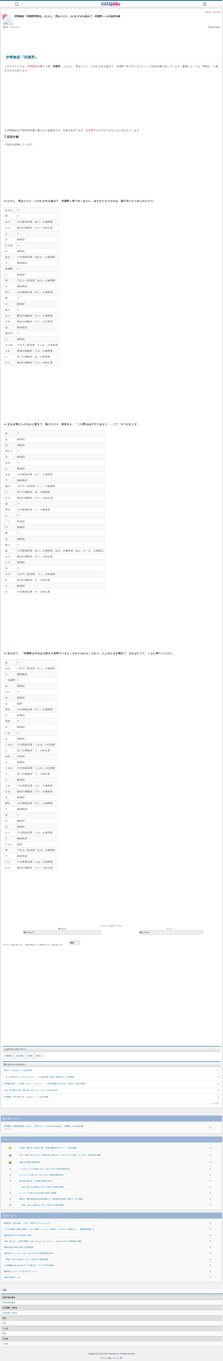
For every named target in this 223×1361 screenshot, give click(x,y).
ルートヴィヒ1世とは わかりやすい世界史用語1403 (41, 1175)
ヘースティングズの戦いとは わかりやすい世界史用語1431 (44, 1169)
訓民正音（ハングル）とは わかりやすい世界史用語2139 (28, 1253)
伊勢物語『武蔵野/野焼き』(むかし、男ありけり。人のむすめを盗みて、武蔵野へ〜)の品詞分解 (102, 1127)
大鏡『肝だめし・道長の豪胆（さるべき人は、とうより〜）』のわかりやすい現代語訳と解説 (43, 1241)
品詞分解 (19, 1056)
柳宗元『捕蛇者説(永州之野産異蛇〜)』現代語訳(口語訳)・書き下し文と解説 (51, 1199)
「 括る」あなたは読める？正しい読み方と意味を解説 (41, 1205)
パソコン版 (117, 1358)
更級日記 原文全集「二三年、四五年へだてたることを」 (28, 1223)
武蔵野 (30, 1056)
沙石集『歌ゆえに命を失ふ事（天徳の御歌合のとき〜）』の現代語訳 (48, 1148)
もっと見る (215, 1103)
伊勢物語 (8, 1056)
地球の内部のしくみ (12, 1277)
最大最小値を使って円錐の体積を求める (36, 1181)
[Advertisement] (111, 38)
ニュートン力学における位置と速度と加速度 (37, 1193)
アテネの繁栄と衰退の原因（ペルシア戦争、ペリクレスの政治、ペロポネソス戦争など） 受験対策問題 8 (49, 1229)
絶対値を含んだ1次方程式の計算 (17, 1235)
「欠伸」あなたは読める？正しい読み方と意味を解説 (41, 1187)
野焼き (39, 1056)
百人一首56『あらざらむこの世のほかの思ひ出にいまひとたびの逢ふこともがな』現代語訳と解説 (60, 1155)
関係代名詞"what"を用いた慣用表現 (18, 1247)
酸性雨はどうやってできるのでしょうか (20, 1271)
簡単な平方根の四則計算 (29, 1162)
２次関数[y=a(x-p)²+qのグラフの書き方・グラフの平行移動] (29, 1265)
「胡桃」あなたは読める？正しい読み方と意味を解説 (26, 1259)
